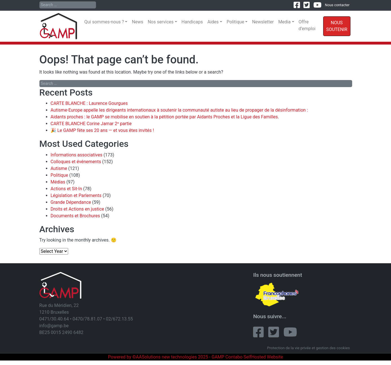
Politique (235, 22)
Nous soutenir (336, 26)
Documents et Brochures (75, 215)
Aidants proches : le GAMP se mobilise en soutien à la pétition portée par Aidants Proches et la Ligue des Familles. (165, 117)
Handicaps (192, 22)
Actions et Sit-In (66, 188)
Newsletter (263, 22)
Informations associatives (76, 155)
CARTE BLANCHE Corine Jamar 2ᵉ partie (91, 123)
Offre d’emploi (307, 25)
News (137, 22)
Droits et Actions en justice (77, 209)
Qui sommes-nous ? (104, 22)
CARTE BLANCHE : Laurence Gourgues (89, 103)
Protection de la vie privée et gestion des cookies (308, 348)
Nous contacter (337, 5)
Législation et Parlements (76, 195)
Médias (58, 182)
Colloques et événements (76, 161)
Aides (213, 22)
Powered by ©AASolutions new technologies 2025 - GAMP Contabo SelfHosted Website (195, 357)
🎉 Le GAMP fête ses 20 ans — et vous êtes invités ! (102, 130)
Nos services (161, 22)
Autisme (59, 168)
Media (284, 22)
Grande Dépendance (71, 202)
